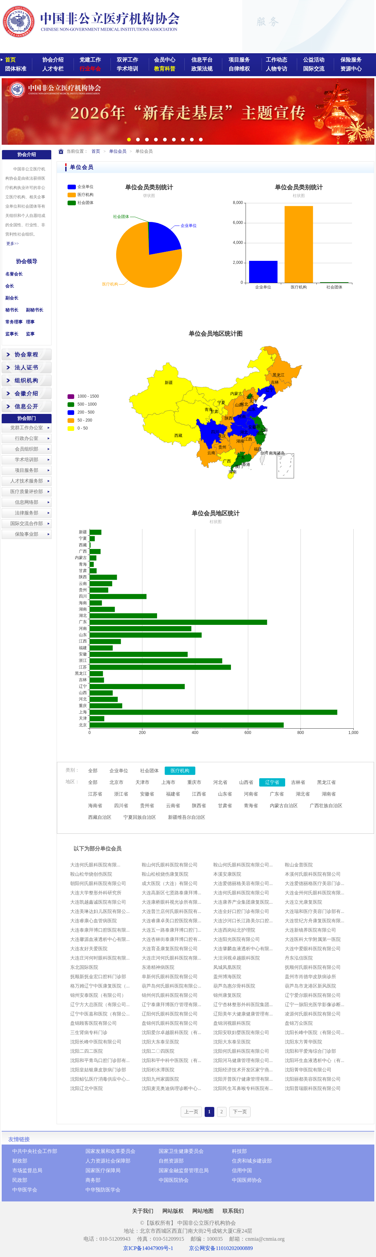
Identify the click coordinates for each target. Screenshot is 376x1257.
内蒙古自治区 (284, 805)
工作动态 (276, 60)
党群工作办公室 (26, 427)
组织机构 (27, 380)
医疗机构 (180, 770)
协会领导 (26, 261)
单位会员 (117, 151)
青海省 (251, 805)
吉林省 (298, 782)
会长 (9, 285)
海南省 (95, 805)
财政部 (19, 1161)
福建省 (173, 794)
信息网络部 (26, 502)
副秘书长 (34, 309)
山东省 (225, 794)
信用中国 (242, 1170)
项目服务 (239, 60)
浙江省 (121, 794)
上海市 (168, 782)
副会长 (11, 297)
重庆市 (194, 782)
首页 (10, 60)
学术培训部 (26, 459)
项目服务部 (26, 470)
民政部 (19, 1180)
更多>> (12, 243)
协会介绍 (53, 60)
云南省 (173, 805)
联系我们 (233, 1211)
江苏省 (95, 794)
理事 (30, 321)
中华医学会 (24, 1189)
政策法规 (202, 69)
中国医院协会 (174, 1180)
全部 (92, 770)
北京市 (116, 782)
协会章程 (27, 354)
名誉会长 (14, 273)
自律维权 (239, 69)
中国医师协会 (247, 1180)
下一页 (240, 1111)
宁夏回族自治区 (139, 817)
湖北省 (303, 794)
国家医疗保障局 (103, 1170)
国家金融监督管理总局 (184, 1170)
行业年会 (90, 69)
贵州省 (147, 805)
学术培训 (127, 69)
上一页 (191, 1111)
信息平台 (202, 60)
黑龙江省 (326, 782)
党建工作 (90, 60)
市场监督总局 (27, 1170)
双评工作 (127, 60)
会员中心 (164, 60)
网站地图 (203, 1211)
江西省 (199, 794)
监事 (30, 333)
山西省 (246, 782)
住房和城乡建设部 (252, 1161)
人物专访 (276, 69)
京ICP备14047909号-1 (148, 1248)
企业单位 (118, 770)
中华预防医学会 (103, 1189)
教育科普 (164, 69)
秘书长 (11, 309)
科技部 (239, 1151)
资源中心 (351, 69)
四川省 (121, 805)
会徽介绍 (27, 393)
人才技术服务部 (26, 480)
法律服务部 (26, 512)
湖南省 (329, 794)
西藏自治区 (99, 817)
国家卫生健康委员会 (181, 1151)
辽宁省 (272, 782)
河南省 (251, 794)
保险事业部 (26, 534)
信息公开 (27, 406)
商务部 (93, 1180)
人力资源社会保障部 (108, 1161)
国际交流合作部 (26, 523)
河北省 (220, 782)
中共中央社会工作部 (34, 1151)
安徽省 (147, 794)
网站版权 (173, 1211)
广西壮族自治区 (326, 805)
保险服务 (351, 60)
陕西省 (199, 805)
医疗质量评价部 (26, 491)
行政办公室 (26, 438)
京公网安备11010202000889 (221, 1248)
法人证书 (27, 367)
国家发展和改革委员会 (110, 1151)
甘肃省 (225, 805)
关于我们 (142, 1211)
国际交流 (313, 69)
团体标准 (15, 69)
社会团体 (149, 770)
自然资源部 (171, 1161)
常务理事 (14, 321)
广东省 (277, 794)
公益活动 (313, 60)
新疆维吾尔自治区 (186, 817)
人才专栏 (53, 69)
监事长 (11, 333)
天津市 (142, 782)
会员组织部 (26, 449)
